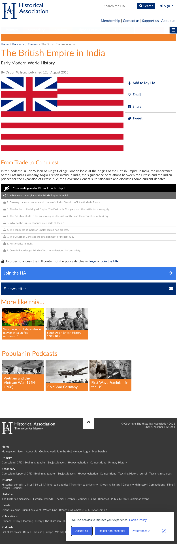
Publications (149, 30)
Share (134, 107)
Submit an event (139, 499)
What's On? (50, 510)
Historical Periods (42, 499)
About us (168, 21)
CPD (19, 462)
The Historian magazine (16, 499)
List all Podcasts (13, 37)
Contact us (131, 21)
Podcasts (18, 44)
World (73, 37)
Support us (150, 21)
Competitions (98, 462)
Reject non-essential (112, 530)
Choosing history (110, 484)
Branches (103, 499)
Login (92, 261)
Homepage (8, 451)
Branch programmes (71, 510)
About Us (31, 451)
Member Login (81, 451)
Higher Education (91, 30)
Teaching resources (160, 473)
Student (61, 30)
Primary (12, 30)
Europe (59, 37)
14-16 (29, 484)
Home (4, 44)
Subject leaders (57, 462)
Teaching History (32, 521)
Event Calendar (11, 510)
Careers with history (135, 484)
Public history (119, 499)
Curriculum (8, 462)
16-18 (38, 484)
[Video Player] (88, 188)
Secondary (36, 30)
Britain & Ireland (39, 37)
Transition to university (84, 484)
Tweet (134, 118)
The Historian (53, 521)
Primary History (117, 462)
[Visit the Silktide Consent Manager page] (164, 531)
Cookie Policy (138, 520)
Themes (87, 37)
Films (170, 484)
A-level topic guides (56, 484)
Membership (110, 21)
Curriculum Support (13, 473)
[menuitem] (12, 30)
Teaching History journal (132, 473)
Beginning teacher (35, 462)
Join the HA (109, 261)
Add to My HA (141, 83)
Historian (122, 30)
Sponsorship (99, 510)
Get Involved (47, 451)
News (20, 451)
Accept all (81, 530)
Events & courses (12, 488)
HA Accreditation (78, 462)
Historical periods (12, 484)
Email (134, 95)
